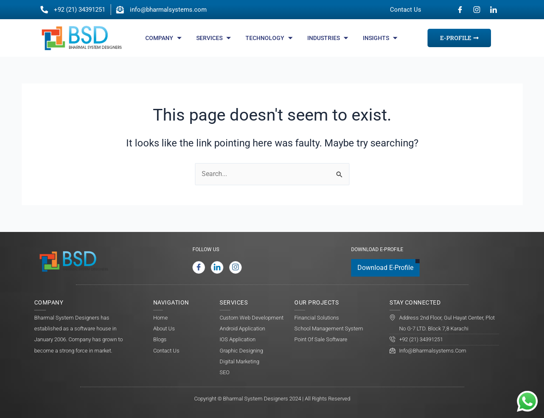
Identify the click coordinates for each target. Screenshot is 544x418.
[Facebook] (460, 9)
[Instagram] (477, 9)
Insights (381, 38)
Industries (328, 38)
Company (164, 38)
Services (214, 38)
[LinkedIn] (493, 9)
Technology (270, 38)
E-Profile (459, 38)
